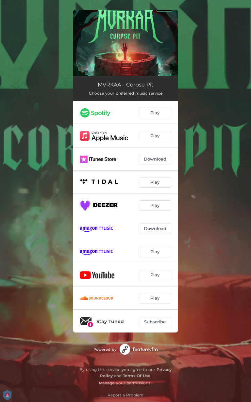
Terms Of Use (136, 375)
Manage (107, 382)
